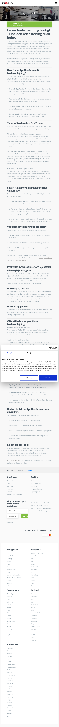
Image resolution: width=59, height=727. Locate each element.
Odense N (10, 613)
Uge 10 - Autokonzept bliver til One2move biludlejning (41, 503)
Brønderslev (10, 556)
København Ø (11, 694)
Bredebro (9, 596)
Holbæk (33, 607)
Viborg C (9, 583)
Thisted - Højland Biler (13, 575)
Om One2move (11, 481)
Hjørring (9, 559)
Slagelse (33, 634)
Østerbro (9, 702)
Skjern (9, 618)
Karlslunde (34, 618)
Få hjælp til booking (36, 489)
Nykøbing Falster (35, 626)
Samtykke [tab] (10, 353)
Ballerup (9, 651)
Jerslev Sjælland (35, 613)
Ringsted (33, 629)
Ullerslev (9, 629)
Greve (32, 602)
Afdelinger (10, 486)
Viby (32, 586)
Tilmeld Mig (25, 516)
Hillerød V (9, 681)
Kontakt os (10, 489)
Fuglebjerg (34, 596)
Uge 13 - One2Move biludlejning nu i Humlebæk (41, 508)
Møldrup (9, 561)
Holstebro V (34, 564)
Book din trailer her (13, 461)
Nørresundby (10, 567)
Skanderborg (34, 575)
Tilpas (29, 378)
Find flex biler (34, 486)
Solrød (9, 710)
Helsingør (9, 678)
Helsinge (9, 672)
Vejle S (9, 634)
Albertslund (10, 648)
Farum (9, 662)
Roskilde (33, 632)
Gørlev (33, 599)
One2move (10, 470)
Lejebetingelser (35, 492)
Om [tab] (49, 353)
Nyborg (9, 610)
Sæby (8, 572)
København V (11, 697)
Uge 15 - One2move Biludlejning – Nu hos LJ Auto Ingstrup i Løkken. (41, 505)
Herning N (34, 561)
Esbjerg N (10, 602)
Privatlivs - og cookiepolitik (14, 494)
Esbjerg (9, 599)
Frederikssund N (11, 667)
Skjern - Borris (11, 621)
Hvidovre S (10, 689)
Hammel (33, 556)
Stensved (33, 640)
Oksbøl (9, 615)
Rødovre (9, 705)
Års (8, 553)
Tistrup (9, 626)
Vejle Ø (9, 632)
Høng (32, 610)
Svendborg (10, 624)
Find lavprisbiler (35, 481)
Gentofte (9, 670)
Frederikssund (11, 664)
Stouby (33, 580)
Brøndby (9, 656)
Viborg (9, 580)
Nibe (8, 564)
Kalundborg (34, 615)
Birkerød (9, 653)
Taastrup (9, 713)
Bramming (10, 594)
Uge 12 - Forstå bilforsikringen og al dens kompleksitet (41, 511)
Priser (8, 483)
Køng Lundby (34, 624)
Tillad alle (48, 378)
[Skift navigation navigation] (56, 3)
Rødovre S (10, 708)
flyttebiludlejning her (20, 260)
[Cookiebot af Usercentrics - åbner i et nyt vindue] (49, 347)
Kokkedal (9, 691)
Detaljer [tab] (29, 353)
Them (32, 583)
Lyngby (9, 700)
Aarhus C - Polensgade (37, 553)
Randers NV (34, 567)
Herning (33, 559)
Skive (32, 578)
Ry (31, 572)
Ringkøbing (34, 569)
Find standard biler (36, 483)
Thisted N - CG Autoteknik (14, 578)
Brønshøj (9, 659)
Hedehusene (34, 605)
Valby (8, 716)
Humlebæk (10, 683)
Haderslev (10, 605)
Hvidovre (9, 686)
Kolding (9, 607)
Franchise (10, 492)
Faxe (32, 594)
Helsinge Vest (11, 675)
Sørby (32, 637)
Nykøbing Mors (11, 569)
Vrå (8, 586)
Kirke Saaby (34, 621)
